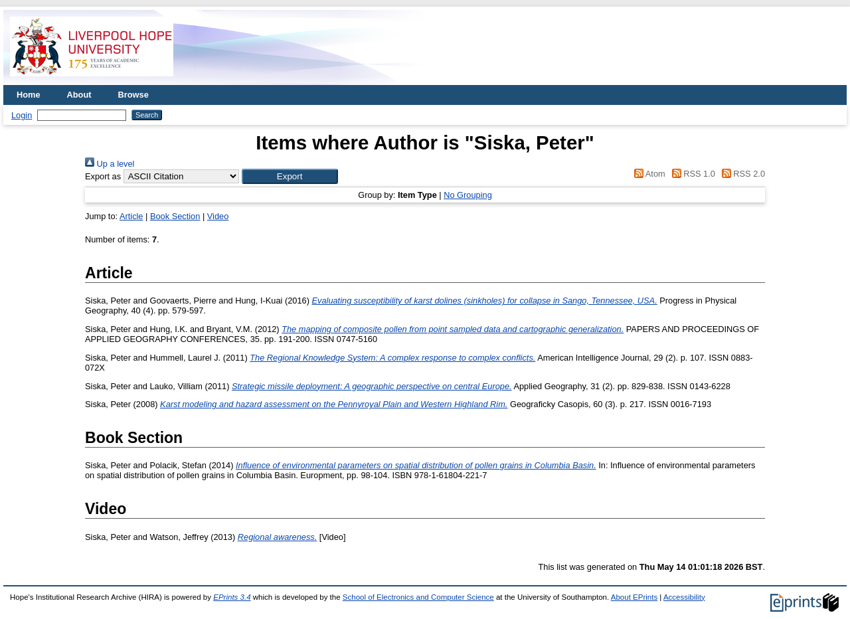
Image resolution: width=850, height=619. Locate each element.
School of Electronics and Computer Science (418, 597)
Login (21, 115)
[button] (290, 176)
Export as (103, 176)
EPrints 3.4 (231, 597)
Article (131, 216)
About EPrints (634, 597)
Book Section (175, 216)
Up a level (109, 164)
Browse (133, 95)
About (79, 95)
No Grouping (468, 195)
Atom (647, 174)
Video (218, 216)
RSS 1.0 (691, 174)
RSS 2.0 (741, 174)
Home (29, 95)
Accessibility (684, 597)
